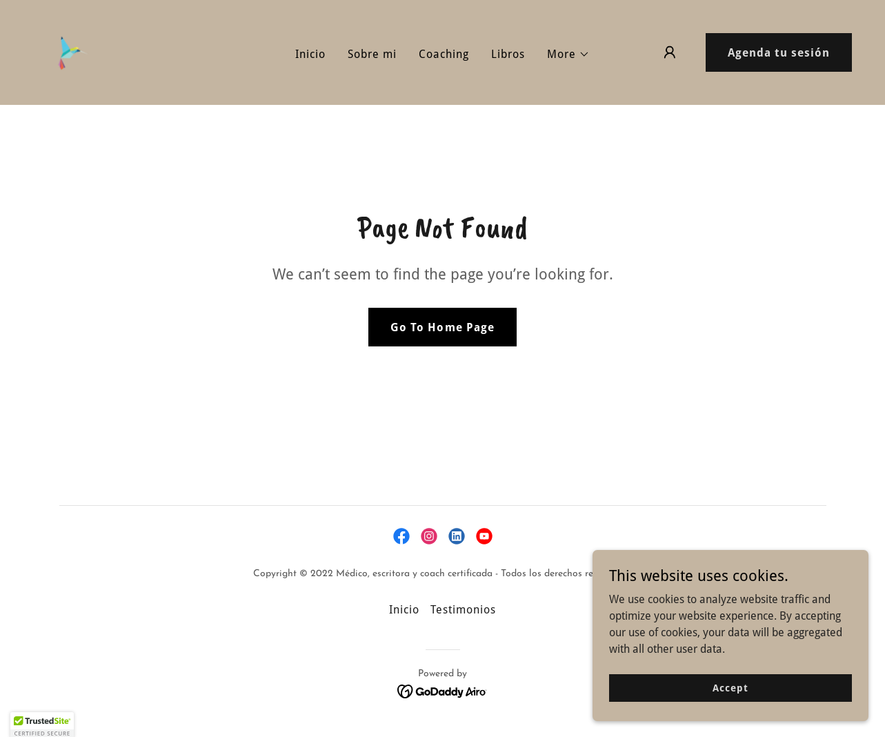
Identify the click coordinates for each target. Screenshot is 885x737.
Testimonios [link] (463, 609)
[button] (568, 54)
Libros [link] (508, 54)
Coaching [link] (444, 54)
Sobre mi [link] (372, 54)
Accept (730, 696)
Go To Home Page (442, 327)
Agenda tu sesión (779, 52)
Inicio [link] (310, 54)
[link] (69, 51)
